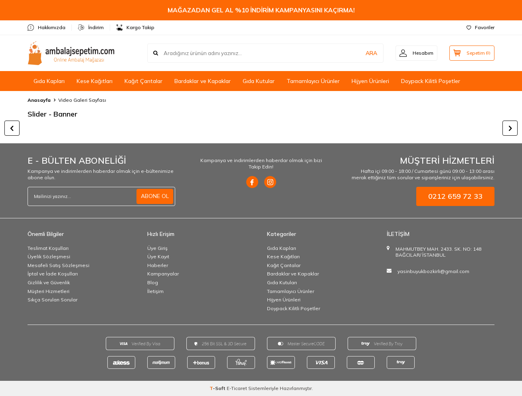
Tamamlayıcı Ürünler (313, 81)
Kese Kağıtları (95, 81)
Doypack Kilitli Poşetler (430, 81)
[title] (261, 128)
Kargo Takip (135, 27)
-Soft (218, 388)
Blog (152, 282)
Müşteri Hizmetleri (48, 291)
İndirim (91, 27)
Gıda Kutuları (282, 282)
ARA (370, 53)
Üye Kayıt (158, 256)
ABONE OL (155, 196)
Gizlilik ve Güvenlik (49, 282)
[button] (12, 128)
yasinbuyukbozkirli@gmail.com (433, 271)
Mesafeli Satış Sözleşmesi (58, 265)
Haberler (157, 265)
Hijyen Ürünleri (370, 81)
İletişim (155, 291)
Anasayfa (39, 100)
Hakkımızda (46, 27)
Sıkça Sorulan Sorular (52, 300)
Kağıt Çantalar (143, 81)
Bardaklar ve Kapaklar (202, 81)
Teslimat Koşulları (48, 248)
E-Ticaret (237, 388)
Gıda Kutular (259, 81)
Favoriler (480, 27)
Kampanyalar (163, 274)
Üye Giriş (157, 248)
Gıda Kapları (49, 81)
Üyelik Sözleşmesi (49, 256)
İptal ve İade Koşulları (53, 274)
